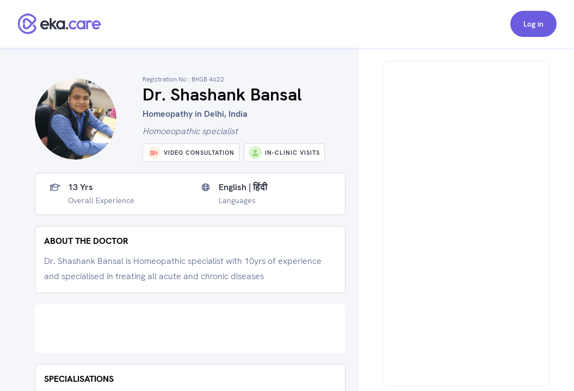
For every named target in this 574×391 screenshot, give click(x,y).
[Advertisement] (190, 328)
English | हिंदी (243, 187)
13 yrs (80, 187)
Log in (533, 24)
